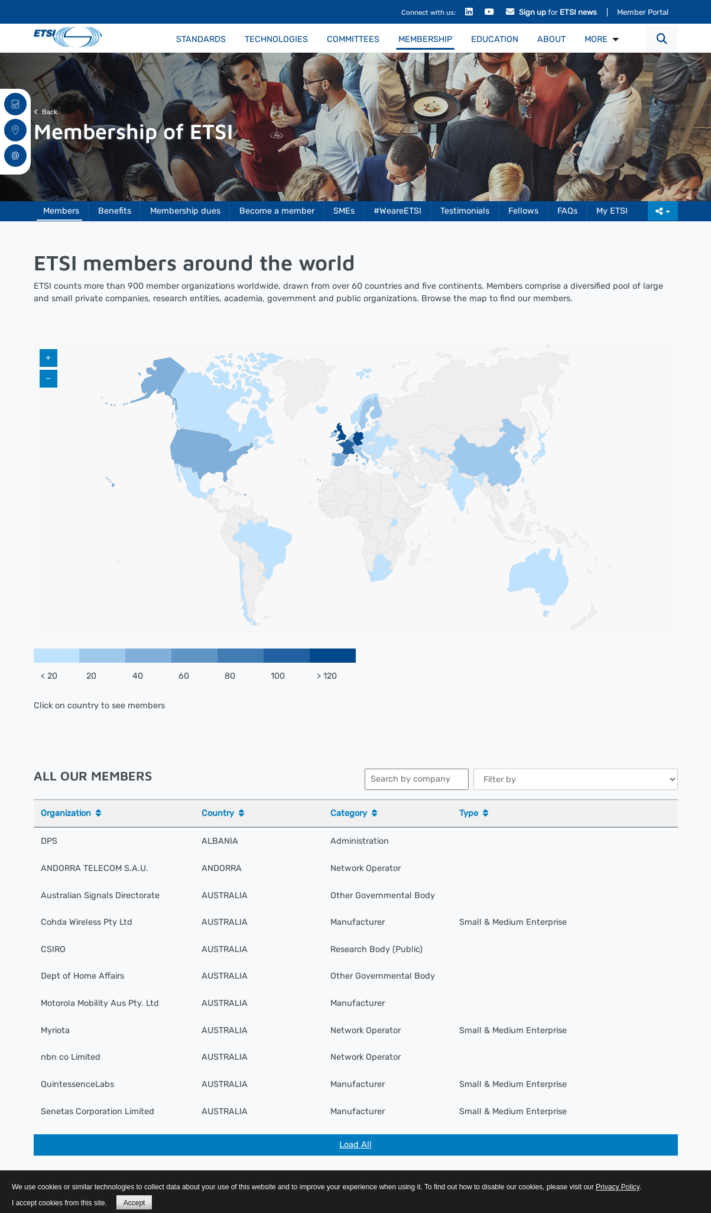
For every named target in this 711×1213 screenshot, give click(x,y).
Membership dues (185, 211)
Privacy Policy (617, 1187)
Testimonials (464, 211)
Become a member (276, 211)
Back (45, 112)
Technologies (276, 39)
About (551, 39)
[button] (662, 39)
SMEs (344, 211)
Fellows (523, 211)
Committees (353, 39)
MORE (596, 39)
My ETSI (612, 211)
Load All (355, 1145)
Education (494, 39)
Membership (425, 39)
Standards (201, 39)
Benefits (114, 211)
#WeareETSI (397, 211)
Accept (134, 1203)
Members (61, 211)
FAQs (567, 211)
